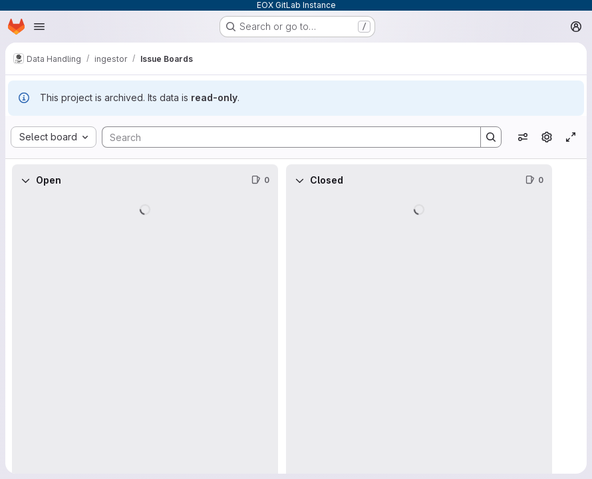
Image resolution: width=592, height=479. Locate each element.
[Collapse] (25, 180)
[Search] (285, 137)
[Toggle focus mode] (570, 137)
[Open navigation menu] (39, 26)
